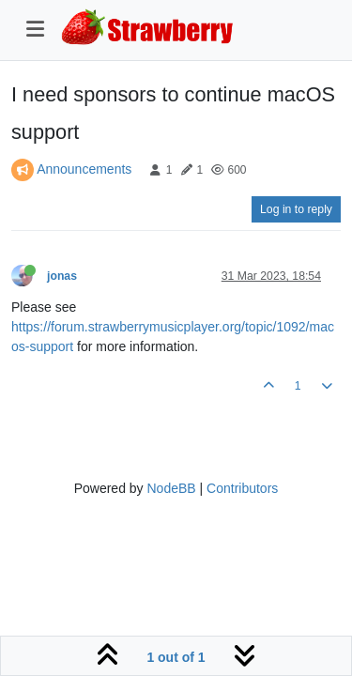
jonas (62, 276)
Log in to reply (296, 209)
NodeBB (170, 488)
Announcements (84, 169)
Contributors (242, 488)
